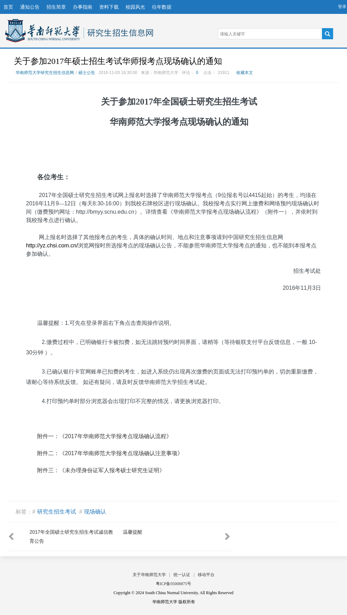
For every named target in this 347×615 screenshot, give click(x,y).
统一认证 (182, 574)
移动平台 (206, 574)
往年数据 (161, 7)
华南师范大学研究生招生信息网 (42, 30)
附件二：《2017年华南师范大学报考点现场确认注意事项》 (110, 453)
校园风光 (135, 7)
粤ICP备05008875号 (174, 583)
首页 (8, 7)
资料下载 (109, 7)
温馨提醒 (132, 532)
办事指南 (82, 7)
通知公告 (30, 7)
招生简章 (56, 7)
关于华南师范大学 (149, 574)
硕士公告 (86, 72)
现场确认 (95, 512)
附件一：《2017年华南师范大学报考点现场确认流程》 (104, 436)
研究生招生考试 (56, 512)
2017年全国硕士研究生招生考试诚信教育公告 (71, 536)
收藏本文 (244, 72)
